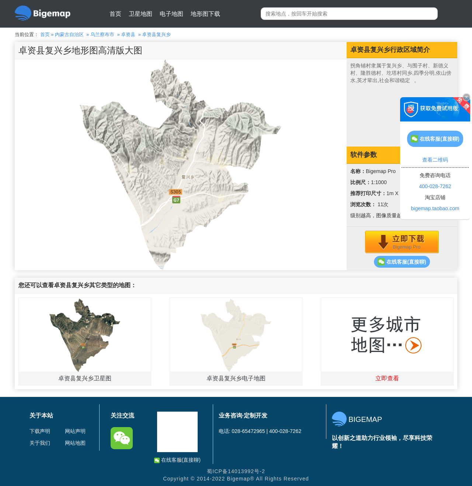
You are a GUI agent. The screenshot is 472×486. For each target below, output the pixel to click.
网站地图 (75, 443)
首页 (115, 14)
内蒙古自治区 (69, 34)
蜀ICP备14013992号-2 (236, 471)
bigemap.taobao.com (435, 208)
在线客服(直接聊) (402, 261)
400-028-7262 (435, 186)
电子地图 (171, 14)
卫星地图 (140, 14)
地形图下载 (205, 14)
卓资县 (128, 34)
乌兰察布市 (102, 34)
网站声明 (75, 431)
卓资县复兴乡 (156, 34)
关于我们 (40, 443)
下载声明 (40, 431)
